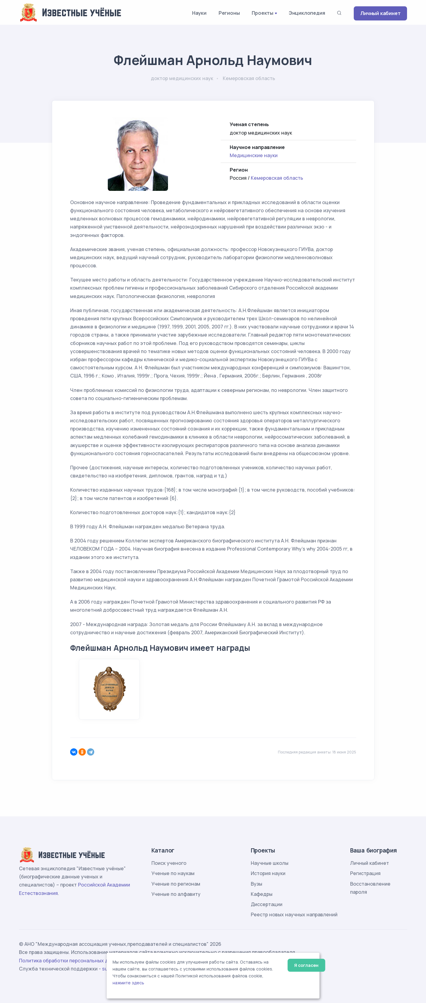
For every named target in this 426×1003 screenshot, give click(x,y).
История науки (268, 873)
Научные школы (269, 863)
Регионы (229, 13)
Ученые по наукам (172, 873)
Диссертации (266, 904)
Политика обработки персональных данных (71, 960)
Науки (199, 13)
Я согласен (306, 965)
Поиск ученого (168, 863)
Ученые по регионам (175, 883)
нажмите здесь (128, 983)
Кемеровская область (277, 178)
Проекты (262, 13)
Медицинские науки (254, 155)
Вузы (256, 883)
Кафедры (261, 894)
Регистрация (365, 873)
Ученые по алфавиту (176, 894)
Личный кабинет (380, 13)
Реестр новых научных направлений (294, 914)
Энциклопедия (307, 13)
